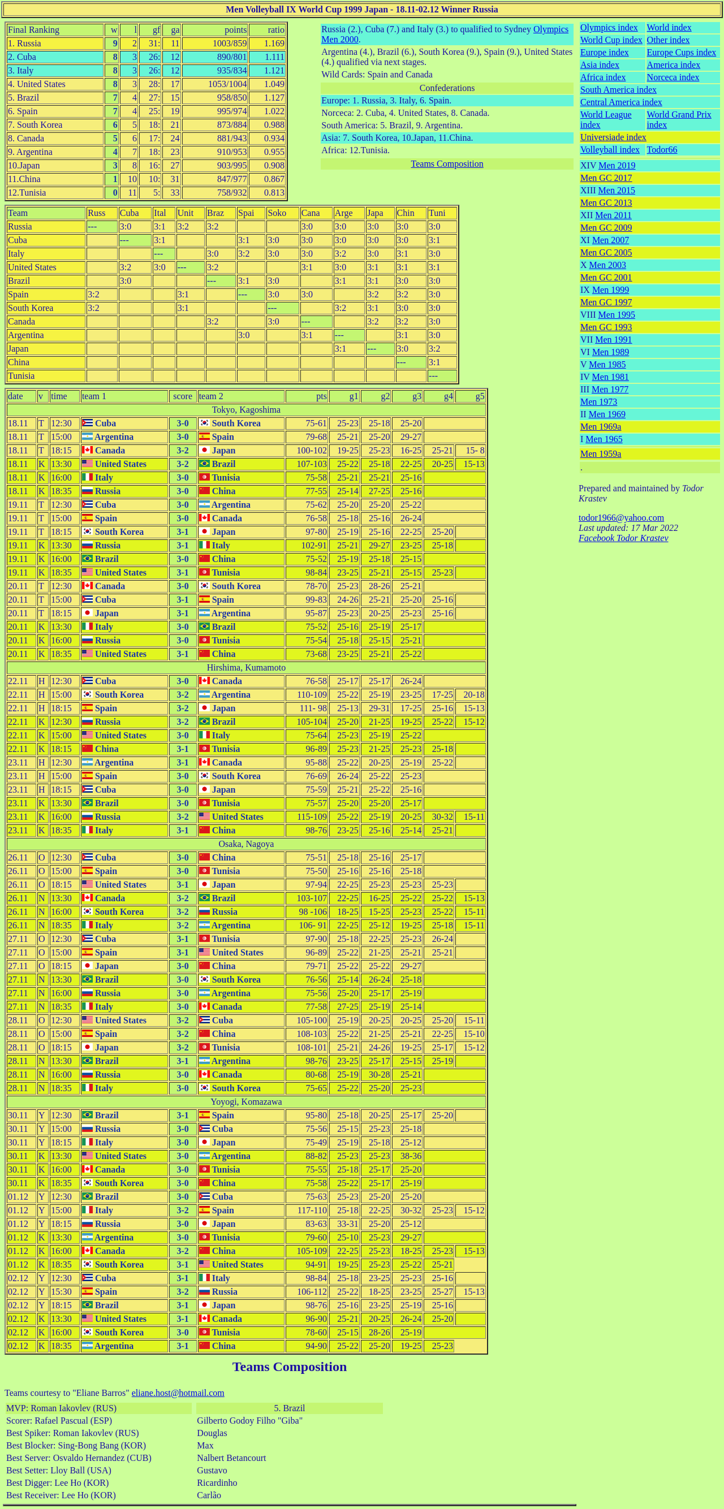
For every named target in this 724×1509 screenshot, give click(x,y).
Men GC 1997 (606, 302)
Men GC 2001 (606, 277)
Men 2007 (610, 240)
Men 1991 (613, 339)
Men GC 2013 (606, 202)
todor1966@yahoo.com (621, 517)
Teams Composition (447, 163)
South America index (618, 89)
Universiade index (613, 137)
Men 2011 (613, 215)
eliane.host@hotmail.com (178, 1393)
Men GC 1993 (606, 327)
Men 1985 (607, 364)
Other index (668, 40)
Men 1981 (610, 377)
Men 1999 (610, 290)
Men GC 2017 (606, 178)
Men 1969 (607, 414)
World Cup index (611, 40)
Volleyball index (610, 149)
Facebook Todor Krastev (624, 538)
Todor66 (662, 149)
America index (674, 65)
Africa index (603, 77)
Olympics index (609, 27)
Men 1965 (603, 439)
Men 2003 (607, 265)
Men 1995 (616, 314)
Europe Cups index (682, 52)
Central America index (621, 102)
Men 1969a (600, 426)
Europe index (604, 52)
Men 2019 (616, 165)
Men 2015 (616, 190)
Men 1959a (600, 454)
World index (669, 27)
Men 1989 (610, 352)
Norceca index (673, 77)
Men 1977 (610, 389)
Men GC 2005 (606, 252)
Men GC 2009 (606, 227)
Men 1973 (598, 402)
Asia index (599, 65)
